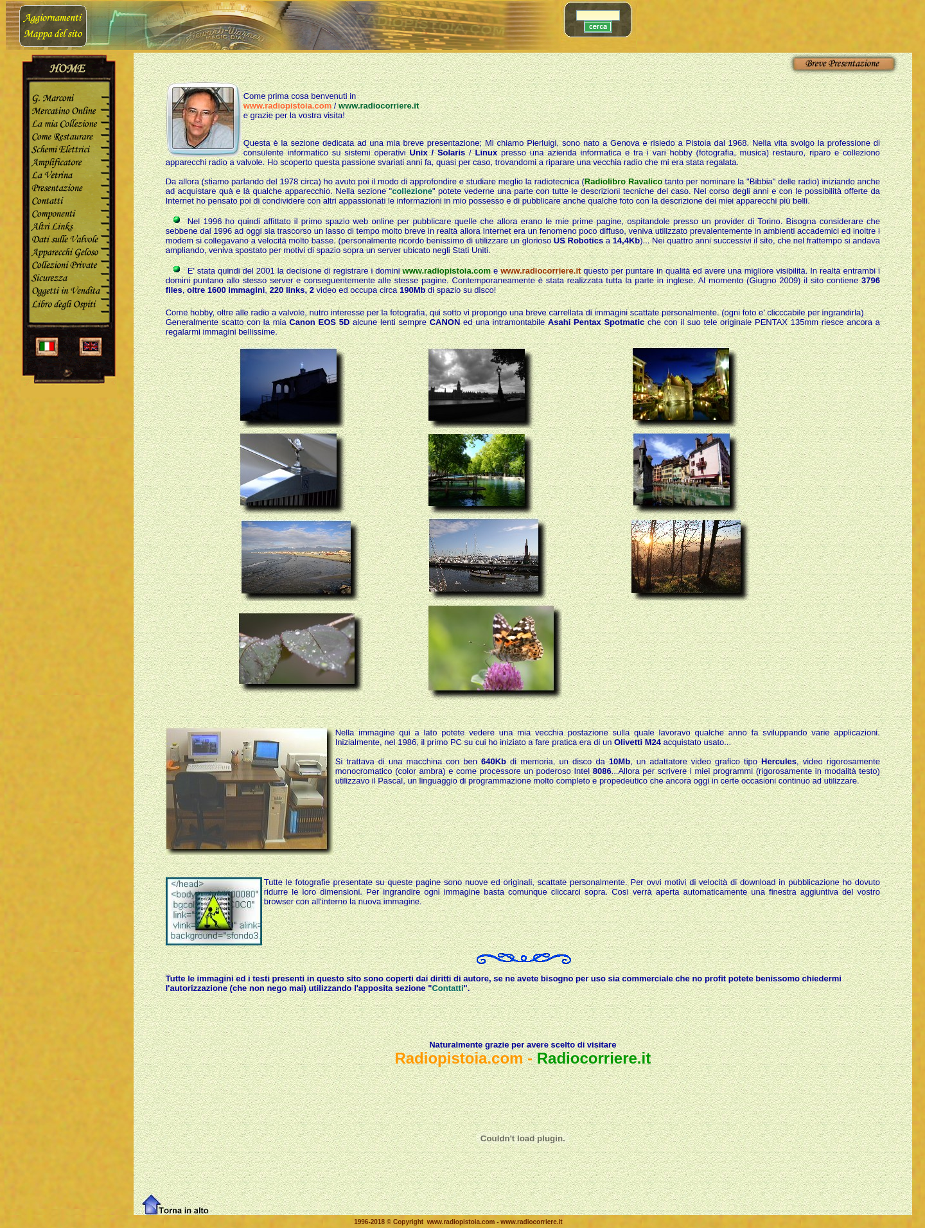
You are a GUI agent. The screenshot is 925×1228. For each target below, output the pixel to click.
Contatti (447, 988)
